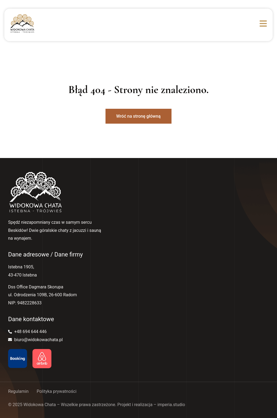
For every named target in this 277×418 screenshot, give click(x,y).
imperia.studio (171, 404)
